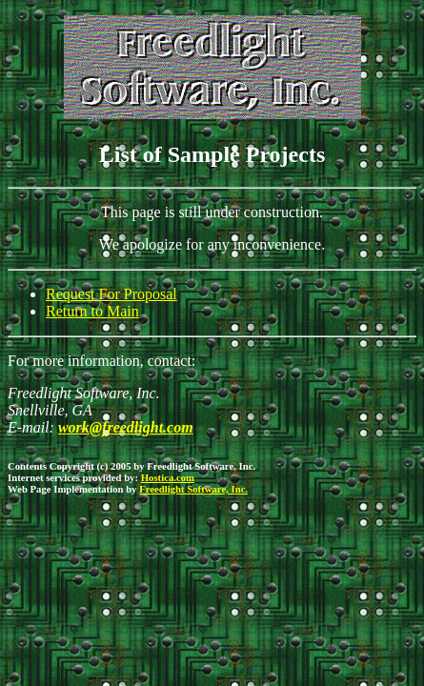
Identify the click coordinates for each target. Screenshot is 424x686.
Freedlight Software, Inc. (193, 488)
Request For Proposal (111, 294)
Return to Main (92, 311)
